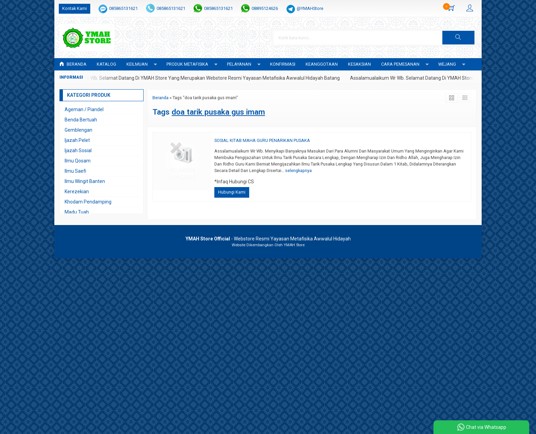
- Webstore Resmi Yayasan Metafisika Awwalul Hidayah (268, 238)
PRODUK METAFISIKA (187, 64)
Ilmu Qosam (78, 160)
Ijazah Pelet (77, 140)
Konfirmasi (282, 64)
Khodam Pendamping (88, 202)
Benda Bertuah (81, 119)
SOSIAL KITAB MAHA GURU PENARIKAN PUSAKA (262, 140)
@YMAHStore (310, 8)
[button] (458, 37)
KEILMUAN (137, 64)
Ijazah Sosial (78, 150)
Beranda (72, 64)
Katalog (106, 64)
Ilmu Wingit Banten (85, 181)
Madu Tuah (77, 212)
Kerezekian (77, 191)
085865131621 (123, 8)
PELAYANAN (239, 64)
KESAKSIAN (359, 64)
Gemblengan (78, 130)
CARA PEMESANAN (400, 64)
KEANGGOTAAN (322, 64)
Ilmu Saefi (75, 171)
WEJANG (447, 64)
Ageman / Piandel (84, 109)
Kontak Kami (74, 8)
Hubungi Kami (231, 192)
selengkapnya (298, 170)
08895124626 (265, 8)
